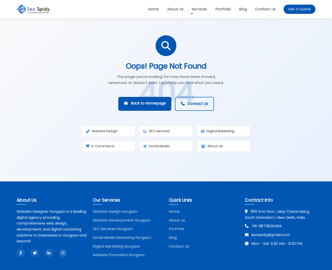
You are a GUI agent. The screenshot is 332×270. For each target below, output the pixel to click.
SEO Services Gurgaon (113, 228)
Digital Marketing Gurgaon (116, 246)
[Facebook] (21, 253)
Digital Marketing (217, 131)
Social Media (156, 146)
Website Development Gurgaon (122, 220)
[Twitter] (35, 253)
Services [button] (199, 9)
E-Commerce (100, 146)
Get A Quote (299, 9)
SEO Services (156, 131)
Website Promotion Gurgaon (119, 255)
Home (153, 9)
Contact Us (265, 9)
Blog (243, 9)
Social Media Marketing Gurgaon (122, 237)
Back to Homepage (145, 103)
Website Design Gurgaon (115, 211)
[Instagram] (63, 253)
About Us (175, 9)
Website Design (102, 131)
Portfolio (223, 9)
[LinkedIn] (49, 253)
